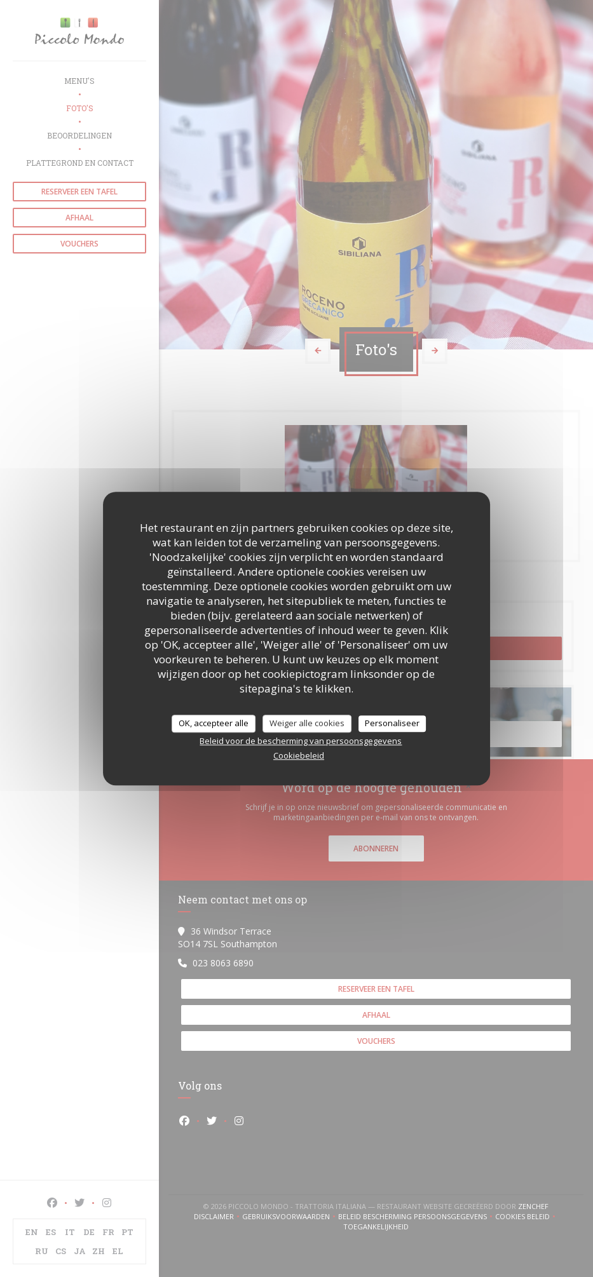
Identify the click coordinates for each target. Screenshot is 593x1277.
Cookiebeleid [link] (298, 755)
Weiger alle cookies (306, 723)
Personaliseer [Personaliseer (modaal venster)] (392, 723)
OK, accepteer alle (214, 723)
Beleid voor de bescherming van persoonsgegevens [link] (301, 741)
